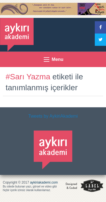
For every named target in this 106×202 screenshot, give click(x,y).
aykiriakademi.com (44, 182)
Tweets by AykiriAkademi (53, 116)
